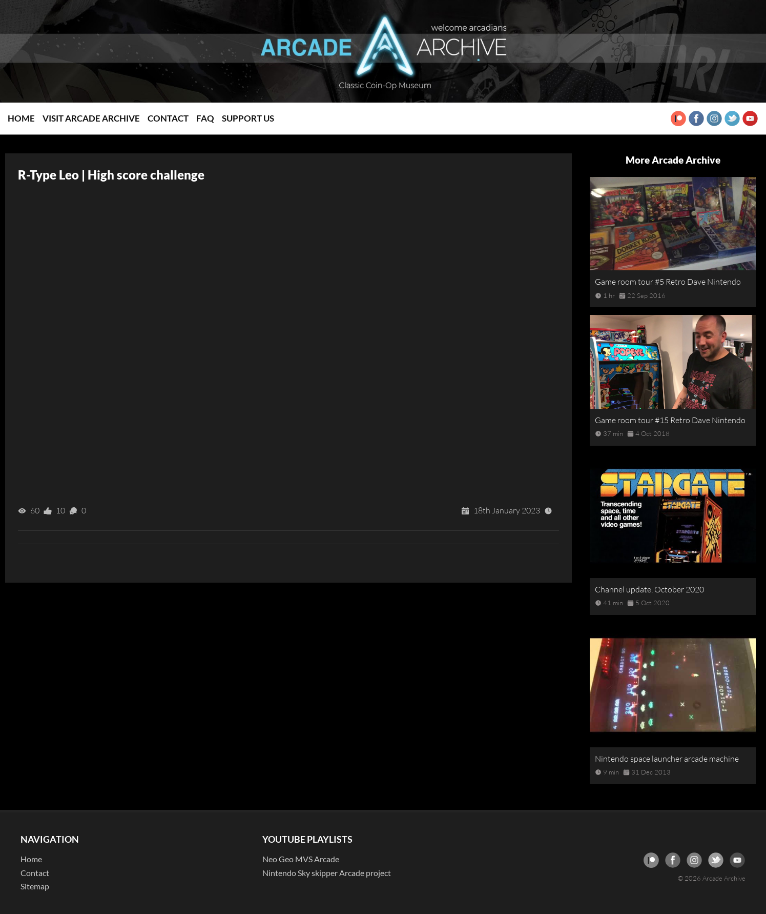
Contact (168, 118)
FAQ (205, 118)
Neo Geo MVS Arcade (300, 859)
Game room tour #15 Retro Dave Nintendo (670, 420)
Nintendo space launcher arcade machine (667, 758)
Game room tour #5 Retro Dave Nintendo (668, 281)
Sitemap (34, 886)
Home (21, 118)
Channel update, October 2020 (649, 589)
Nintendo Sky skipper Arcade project (326, 873)
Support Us (248, 118)
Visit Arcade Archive (91, 118)
